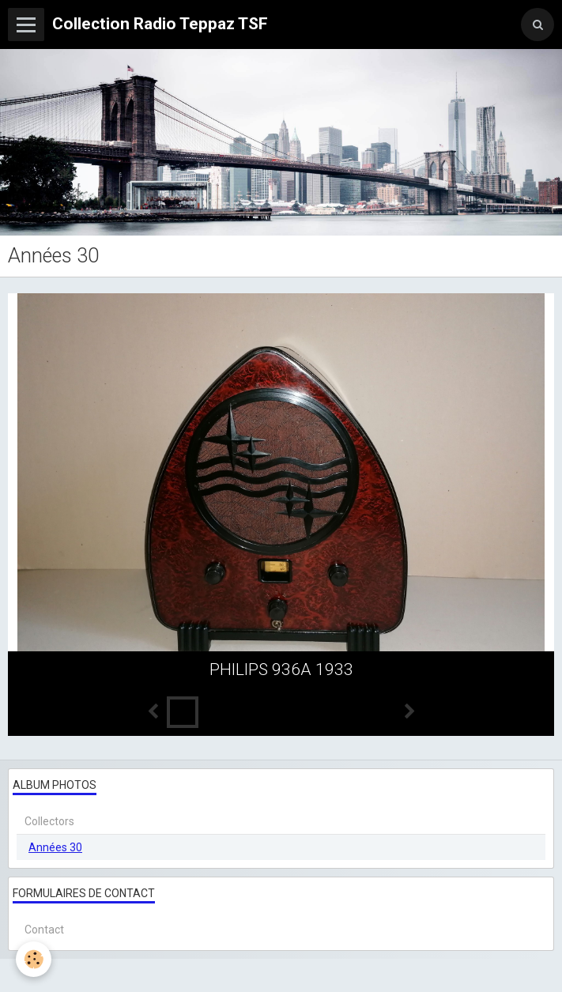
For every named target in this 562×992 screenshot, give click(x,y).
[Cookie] (33, 959)
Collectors (49, 821)
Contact (44, 929)
